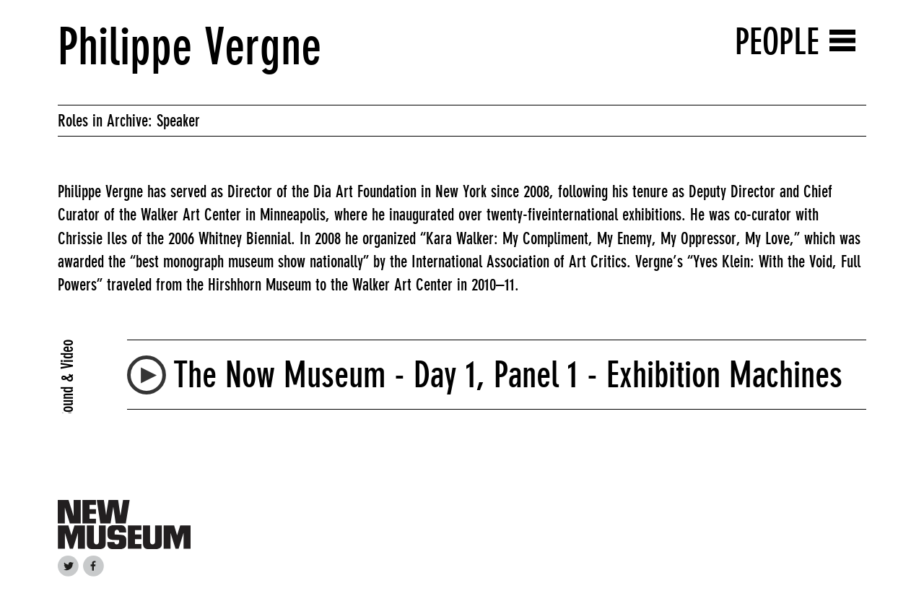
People (777, 41)
